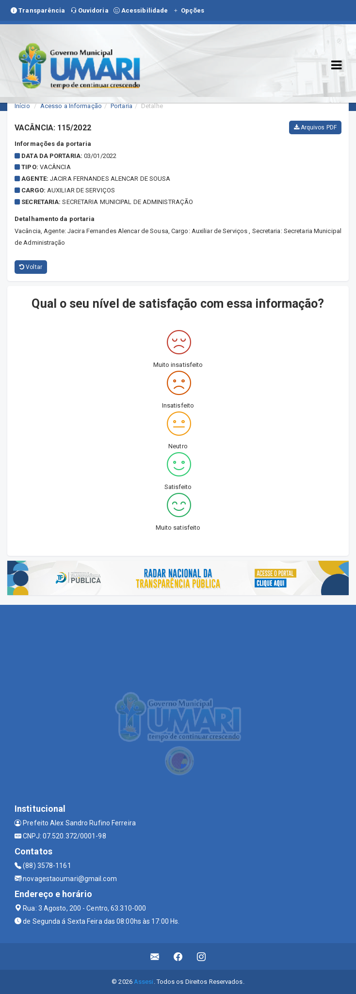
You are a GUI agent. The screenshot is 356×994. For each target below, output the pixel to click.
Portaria (121, 106)
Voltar (30, 267)
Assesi (144, 981)
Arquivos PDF (315, 127)
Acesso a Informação (71, 106)
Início (22, 106)
